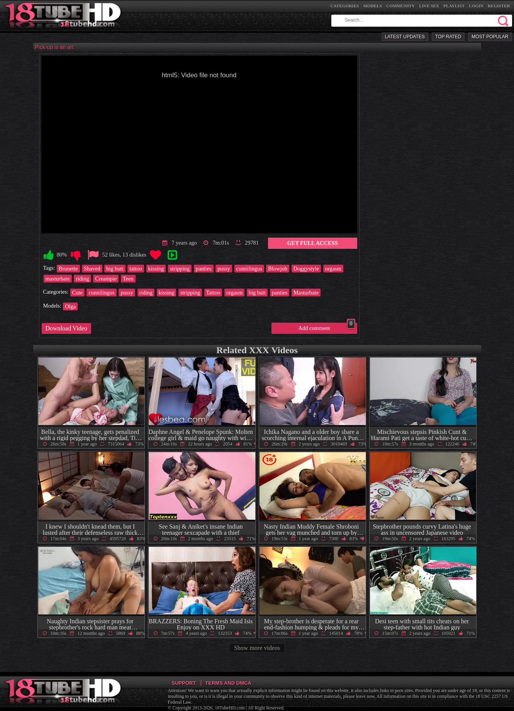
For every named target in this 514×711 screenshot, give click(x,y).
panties (204, 268)
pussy (223, 268)
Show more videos (257, 648)
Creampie (106, 279)
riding (82, 279)
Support (184, 683)
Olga (70, 306)
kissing (156, 268)
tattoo (135, 268)
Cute (77, 292)
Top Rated (448, 36)
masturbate (58, 279)
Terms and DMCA (228, 683)
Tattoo (213, 292)
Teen (128, 279)
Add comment (327, 327)
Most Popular (490, 36)
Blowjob (277, 268)
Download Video (67, 328)
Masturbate (306, 292)
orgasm (333, 268)
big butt (114, 268)
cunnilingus (249, 268)
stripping (180, 268)
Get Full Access (312, 243)
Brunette (68, 268)
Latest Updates (405, 36)
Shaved (92, 268)
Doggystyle (306, 268)
